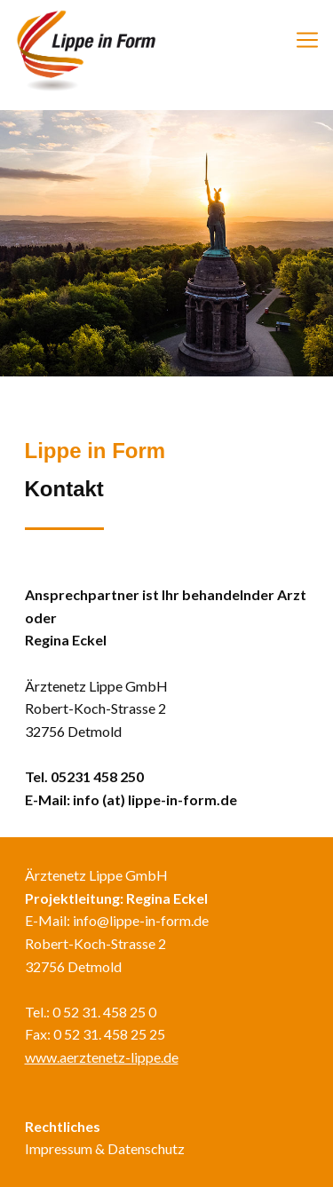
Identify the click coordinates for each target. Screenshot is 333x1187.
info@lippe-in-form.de (141, 920)
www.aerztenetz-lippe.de (101, 1057)
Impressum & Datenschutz (105, 1148)
